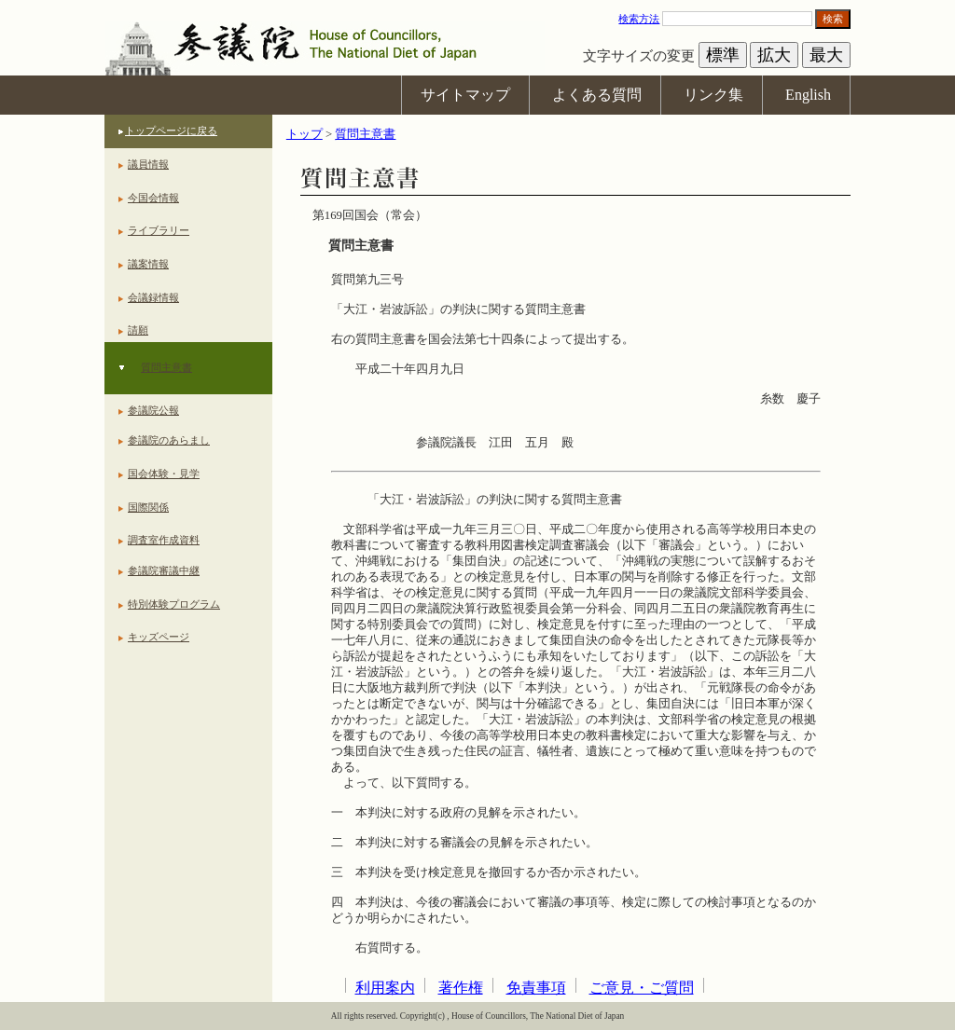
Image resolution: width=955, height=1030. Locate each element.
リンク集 (713, 95)
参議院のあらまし (169, 440)
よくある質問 (597, 95)
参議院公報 (153, 410)
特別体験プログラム (174, 604)
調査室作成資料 (164, 539)
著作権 (460, 988)
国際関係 (148, 507)
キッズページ (158, 636)
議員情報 (148, 164)
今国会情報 (153, 197)
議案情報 (148, 263)
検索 (833, 18)
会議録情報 (153, 297)
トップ (304, 134)
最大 (826, 55)
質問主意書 (166, 367)
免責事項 (536, 988)
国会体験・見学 (164, 473)
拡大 (774, 55)
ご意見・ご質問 (641, 988)
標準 (723, 55)
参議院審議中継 (164, 570)
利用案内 (385, 988)
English (808, 95)
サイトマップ (465, 95)
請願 (138, 330)
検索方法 (638, 18)
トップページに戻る (171, 130)
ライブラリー (158, 230)
